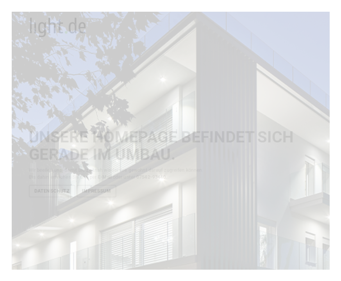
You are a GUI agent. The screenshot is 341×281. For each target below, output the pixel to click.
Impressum (96, 191)
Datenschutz (52, 191)
